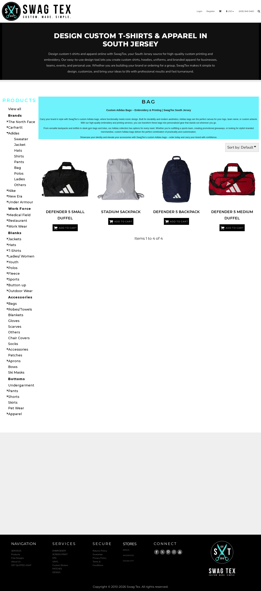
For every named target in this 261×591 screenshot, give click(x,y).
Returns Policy (100, 550)
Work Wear (17, 226)
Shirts (19, 156)
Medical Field (19, 215)
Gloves (13, 321)
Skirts (12, 403)
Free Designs (17, 558)
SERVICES (16, 550)
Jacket (20, 145)
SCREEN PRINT (60, 554)
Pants (19, 162)
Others (20, 185)
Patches (15, 355)
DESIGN (56, 572)
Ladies (19, 179)
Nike (12, 191)
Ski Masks (16, 372)
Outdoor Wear (20, 291)
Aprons (14, 361)
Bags (12, 304)
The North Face (21, 122)
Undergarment (21, 385)
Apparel (15, 414)
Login (199, 11)
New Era (15, 196)
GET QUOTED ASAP (21, 565)
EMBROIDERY (59, 550)
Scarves (14, 327)
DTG (54, 558)
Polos (18, 174)
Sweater (21, 139)
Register (210, 11)
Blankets (15, 315)
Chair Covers (19, 338)
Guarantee (98, 554)
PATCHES (57, 568)
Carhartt (15, 128)
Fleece (14, 274)
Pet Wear (16, 408)
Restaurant (17, 221)
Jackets (14, 239)
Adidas (13, 133)
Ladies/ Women (21, 256)
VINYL (55, 561)
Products (15, 554)
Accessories (18, 349)
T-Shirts (14, 251)
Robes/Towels (20, 309)
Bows (12, 367)
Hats (18, 151)
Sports (13, 279)
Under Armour (20, 202)
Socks (13, 344)
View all (14, 109)
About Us (16, 561)
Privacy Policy (99, 558)
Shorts (13, 397)
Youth (13, 262)
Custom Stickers (60, 565)
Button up (17, 285)
